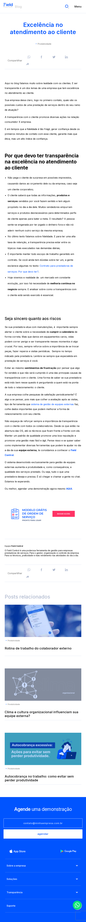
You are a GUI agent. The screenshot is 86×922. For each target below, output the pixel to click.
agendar (42, 833)
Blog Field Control (8, 6)
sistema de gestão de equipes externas (52, 404)
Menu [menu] (78, 6)
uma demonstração (43, 809)
